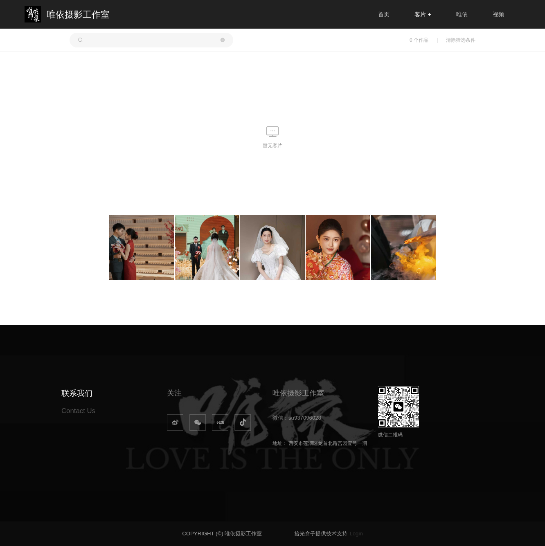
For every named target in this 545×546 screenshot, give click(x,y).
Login (356, 533)
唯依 (462, 14)
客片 (422, 14)
